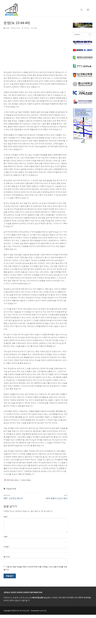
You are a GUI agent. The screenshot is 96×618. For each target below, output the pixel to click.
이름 (6, 536)
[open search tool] (82, 10)
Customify (42, 611)
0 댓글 (34, 28)
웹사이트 (7, 557)
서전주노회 (23, 598)
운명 (14, 489)
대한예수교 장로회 (11, 598)
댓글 (6, 516)
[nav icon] (88, 9)
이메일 (7, 547)
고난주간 (25, 28)
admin (7, 28)
